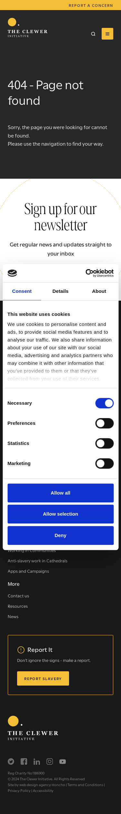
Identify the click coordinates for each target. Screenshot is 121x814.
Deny (60, 535)
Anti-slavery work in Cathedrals (37, 560)
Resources (18, 606)
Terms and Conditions (85, 784)
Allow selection (60, 514)
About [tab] (99, 291)
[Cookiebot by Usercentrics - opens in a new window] (86, 273)
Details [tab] (61, 291)
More (13, 583)
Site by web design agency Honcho (36, 784)
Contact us (18, 595)
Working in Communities (32, 550)
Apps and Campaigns (28, 571)
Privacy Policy (19, 790)
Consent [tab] (22, 291)
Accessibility (43, 790)
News (13, 616)
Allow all (60, 493)
